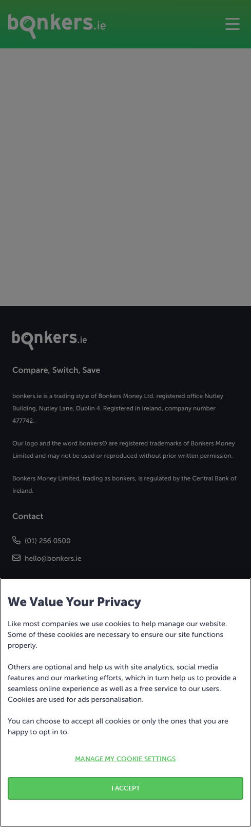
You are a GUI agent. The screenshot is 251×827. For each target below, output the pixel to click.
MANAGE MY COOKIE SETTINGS (125, 759)
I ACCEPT (125, 788)
